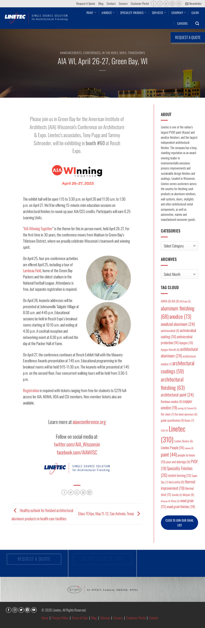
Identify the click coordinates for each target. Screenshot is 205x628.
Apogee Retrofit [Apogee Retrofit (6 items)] (170, 349)
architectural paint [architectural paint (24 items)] (177, 395)
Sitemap (105, 617)
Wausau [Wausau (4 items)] (165, 501)
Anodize (108, 12)
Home (44, 617)
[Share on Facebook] (64, 492)
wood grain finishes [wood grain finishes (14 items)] (181, 506)
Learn (195, 12)
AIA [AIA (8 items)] (175, 301)
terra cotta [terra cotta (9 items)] (176, 482)
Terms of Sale (80, 617)
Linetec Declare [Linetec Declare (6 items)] (183, 441)
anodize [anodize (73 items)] (180, 316)
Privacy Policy (60, 617)
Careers (123, 3)
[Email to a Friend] (77, 492)
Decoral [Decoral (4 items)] (191, 408)
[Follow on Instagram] (160, 3)
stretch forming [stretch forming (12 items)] (179, 475)
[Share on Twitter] (71, 492)
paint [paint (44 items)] (169, 454)
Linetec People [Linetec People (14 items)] (172, 447)
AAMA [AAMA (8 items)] (166, 301)
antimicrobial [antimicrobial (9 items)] (170, 330)
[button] (193, 3)
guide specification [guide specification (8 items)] (172, 420)
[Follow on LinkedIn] (172, 3)
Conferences (91, 52)
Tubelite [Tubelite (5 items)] (177, 495)
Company (178, 12)
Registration (31, 390)
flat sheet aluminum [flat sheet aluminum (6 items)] (186, 414)
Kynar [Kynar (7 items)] (189, 420)
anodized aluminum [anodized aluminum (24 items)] (178, 324)
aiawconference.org (89, 421)
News (123, 52)
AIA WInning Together (38, 228)
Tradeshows (136, 52)
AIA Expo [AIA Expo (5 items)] (185, 301)
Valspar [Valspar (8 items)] (188, 494)
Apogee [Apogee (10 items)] (186, 342)
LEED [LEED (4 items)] (164, 430)
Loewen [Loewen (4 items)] (189, 448)
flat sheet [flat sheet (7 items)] (167, 414)
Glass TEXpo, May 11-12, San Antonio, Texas (110, 513)
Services (159, 12)
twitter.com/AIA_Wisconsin (77, 444)
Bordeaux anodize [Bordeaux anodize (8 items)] (171, 401)
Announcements (71, 52)
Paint (91, 12)
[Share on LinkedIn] (89, 492)
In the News (110, 52)
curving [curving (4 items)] (182, 408)
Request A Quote (85, 3)
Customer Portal (140, 3)
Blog (100, 3)
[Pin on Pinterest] (83, 492)
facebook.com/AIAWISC (77, 452)
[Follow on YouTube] (179, 3)
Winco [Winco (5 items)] (175, 501)
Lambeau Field (32, 270)
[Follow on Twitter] (166, 3)
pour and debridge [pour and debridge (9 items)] (178, 461)
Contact (111, 3)
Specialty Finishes (133, 12)
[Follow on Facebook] (154, 3)
